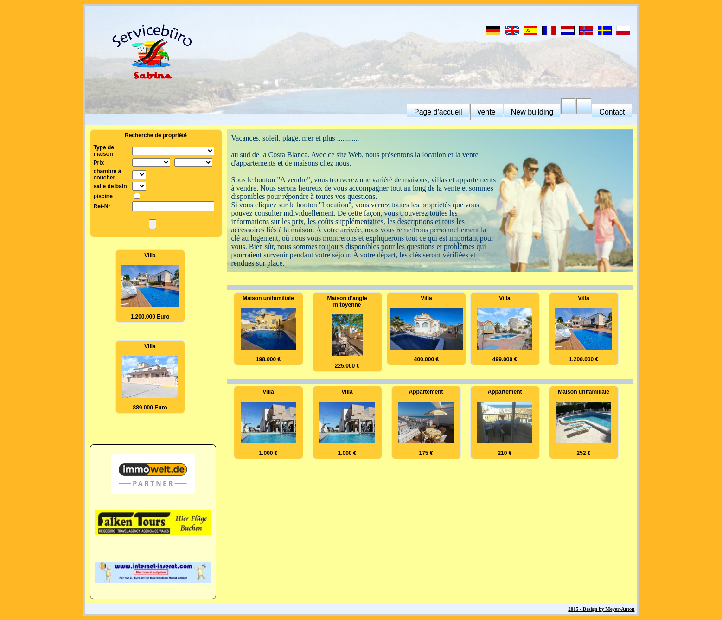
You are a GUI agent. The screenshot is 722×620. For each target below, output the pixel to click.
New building (532, 112)
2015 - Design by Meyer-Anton (601, 609)
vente (487, 112)
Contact (612, 112)
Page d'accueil (438, 112)
